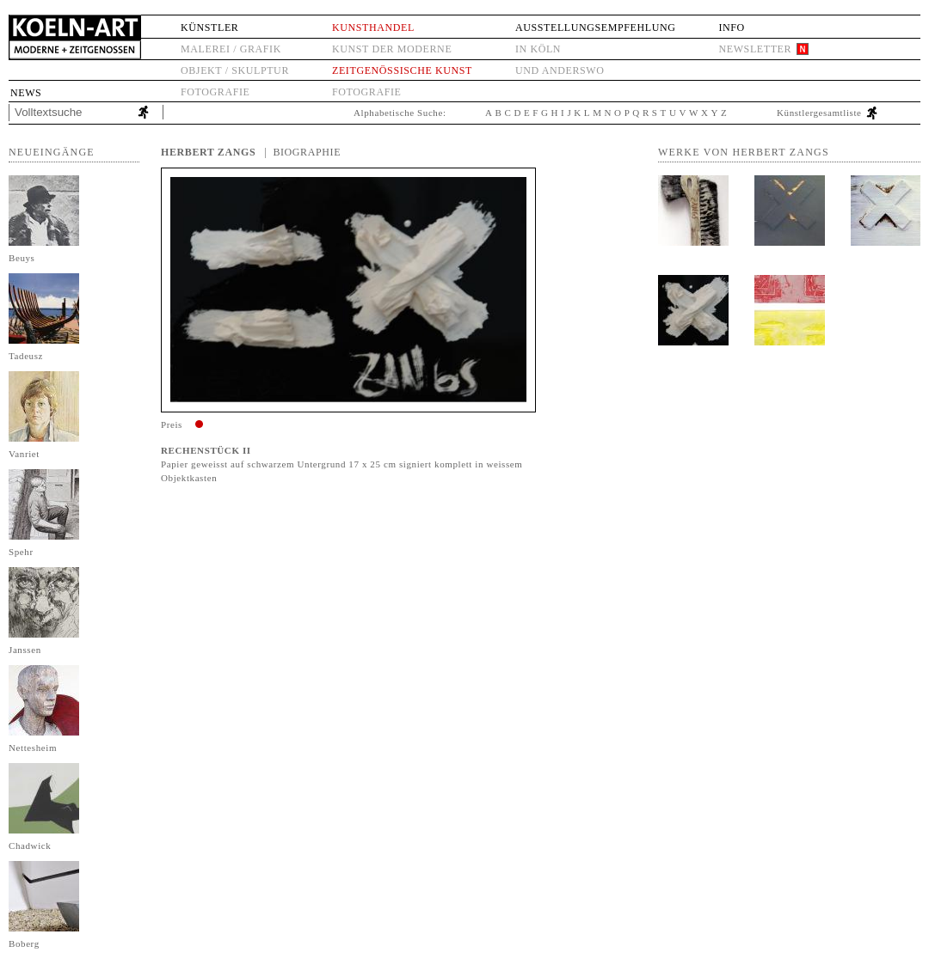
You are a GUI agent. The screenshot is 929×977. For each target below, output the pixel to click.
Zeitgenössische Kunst (402, 70)
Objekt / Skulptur (235, 70)
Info (731, 27)
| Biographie (302, 152)
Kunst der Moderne (392, 49)
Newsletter (754, 49)
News (25, 93)
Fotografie (215, 92)
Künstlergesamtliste (819, 112)
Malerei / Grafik (231, 49)
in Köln (538, 49)
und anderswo (560, 70)
